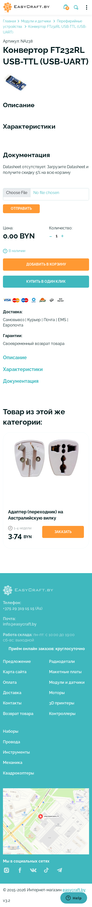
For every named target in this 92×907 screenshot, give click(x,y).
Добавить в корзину (46, 264)
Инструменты (16, 752)
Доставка (12, 692)
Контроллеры (62, 713)
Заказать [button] (63, 532)
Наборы (10, 731)
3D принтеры (61, 703)
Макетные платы (65, 671)
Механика (12, 762)
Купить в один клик (46, 281)
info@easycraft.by (20, 624)
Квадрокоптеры (18, 773)
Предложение (17, 661)
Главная (9, 21)
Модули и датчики (36, 21)
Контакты (12, 703)
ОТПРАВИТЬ (21, 208)
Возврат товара (18, 713)
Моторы (57, 692)
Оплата (10, 682)
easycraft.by (74, 890)
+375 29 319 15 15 (22, 608)
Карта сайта (14, 671)
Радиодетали (62, 661)
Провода (11, 742)
